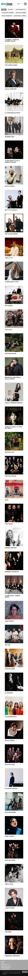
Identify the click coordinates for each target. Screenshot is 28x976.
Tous (3, 9)
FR (18, 4)
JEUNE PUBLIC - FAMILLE (20, 16)
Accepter (25, 971)
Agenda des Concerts (5, 964)
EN (21, 4)
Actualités (3, 961)
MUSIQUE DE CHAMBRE (7, 12)
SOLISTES (10, 9)
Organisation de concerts (6, 966)
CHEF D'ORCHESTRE (21, 9)
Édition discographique (5, 967)
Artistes (2, 963)
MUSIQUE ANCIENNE (21, 12)
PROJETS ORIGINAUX (7, 16)
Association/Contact (5, 969)
